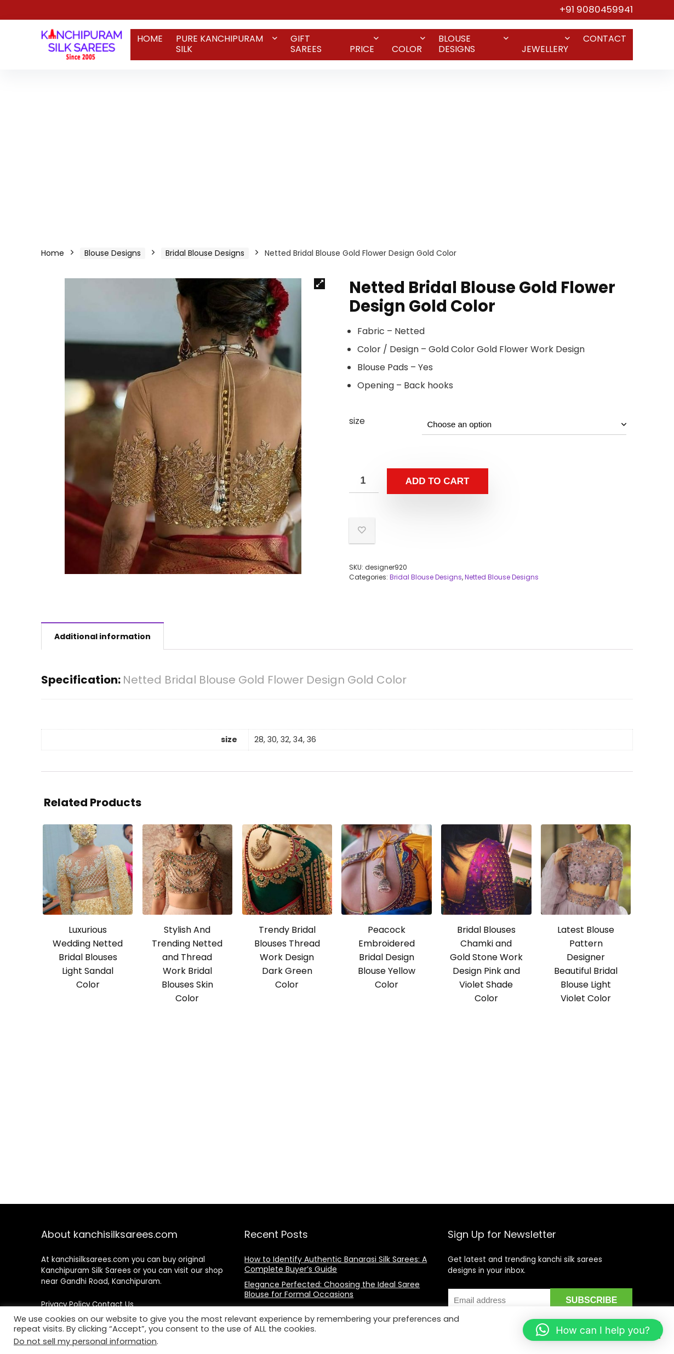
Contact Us (113, 1304)
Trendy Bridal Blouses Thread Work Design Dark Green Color (287, 957)
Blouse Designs (456, 43)
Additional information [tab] (102, 636)
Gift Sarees (306, 43)
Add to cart (437, 481)
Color (407, 49)
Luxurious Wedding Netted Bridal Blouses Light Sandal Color (88, 957)
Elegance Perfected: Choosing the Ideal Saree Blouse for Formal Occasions (332, 1289)
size (357, 421)
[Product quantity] (364, 480)
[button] (319, 283)
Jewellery (545, 49)
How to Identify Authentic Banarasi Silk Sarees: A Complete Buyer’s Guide (335, 1264)
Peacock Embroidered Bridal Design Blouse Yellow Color (386, 957)
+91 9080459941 (596, 9)
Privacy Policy (65, 1304)
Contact (604, 38)
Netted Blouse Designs (502, 577)
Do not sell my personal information (85, 1341)
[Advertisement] (337, 151)
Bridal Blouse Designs (204, 253)
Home (150, 38)
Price (362, 49)
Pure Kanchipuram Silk (219, 43)
